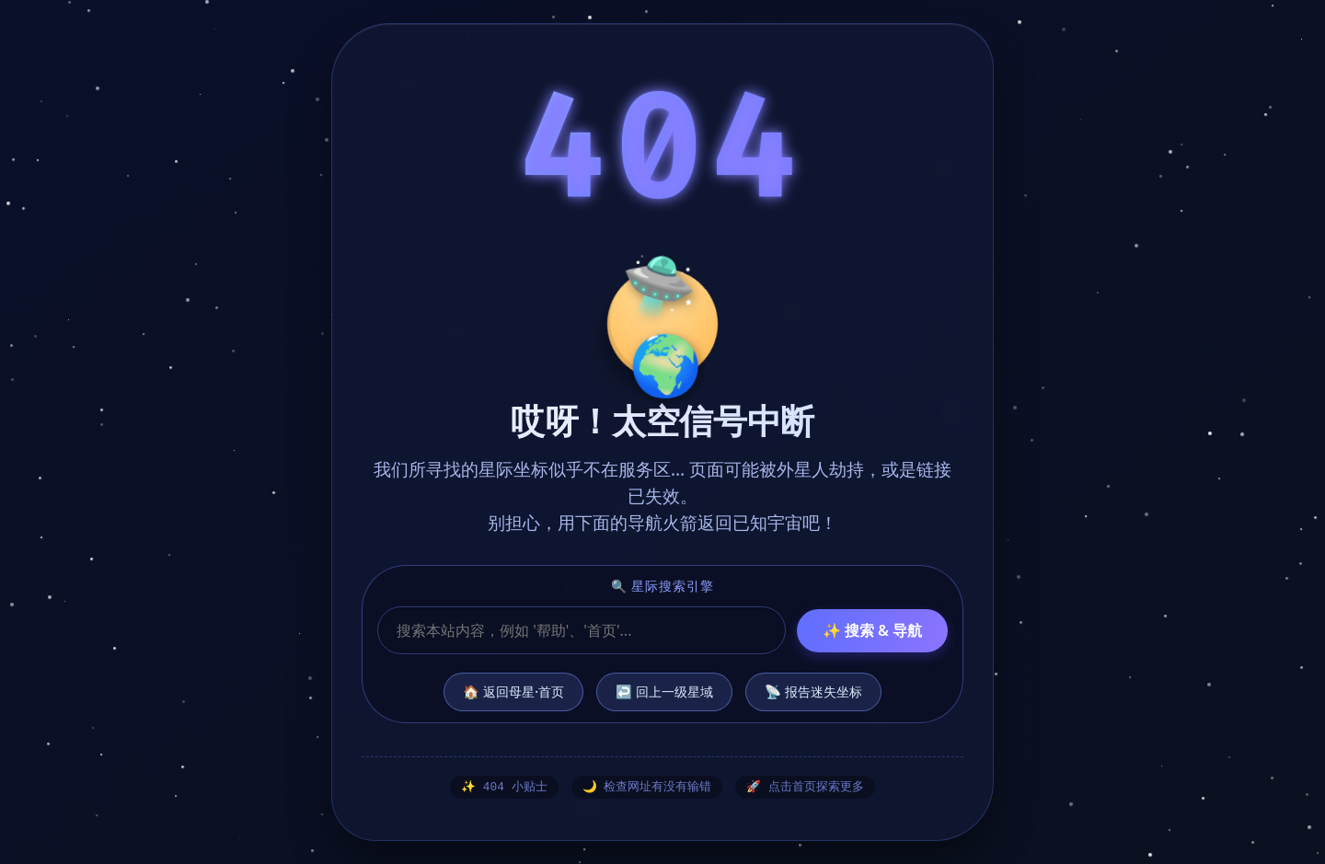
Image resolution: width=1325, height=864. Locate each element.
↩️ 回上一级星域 (664, 690)
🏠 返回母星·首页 (513, 690)
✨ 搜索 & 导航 (872, 629)
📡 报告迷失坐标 (813, 690)
